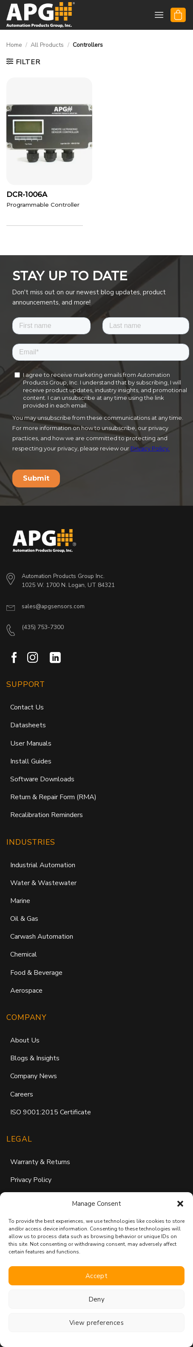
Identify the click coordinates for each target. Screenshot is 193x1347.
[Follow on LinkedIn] (55, 683)
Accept (96, 1276)
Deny (96, 1299)
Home (14, 45)
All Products (47, 45)
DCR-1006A (26, 194)
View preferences (96, 1323)
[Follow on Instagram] (32, 683)
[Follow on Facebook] (14, 683)
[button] (180, 1203)
